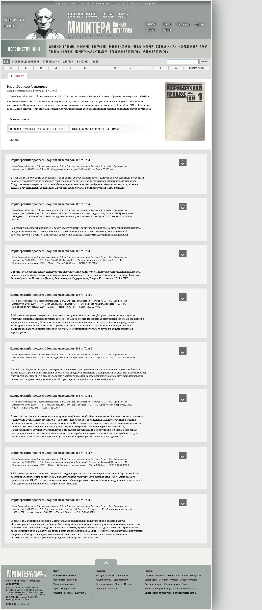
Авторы (100, 575)
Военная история (168, 579)
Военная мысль (153, 584)
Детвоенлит (121, 579)
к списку (17, 76)
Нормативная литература (180, 588)
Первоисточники (24, 49)
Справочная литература (158, 592)
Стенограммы (51, 61)
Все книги (65, 579)
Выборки (82, 61)
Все (6, 61)
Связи (95, 61)
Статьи (110, 575)
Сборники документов (25, 61)
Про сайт (64, 588)
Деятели (68, 61)
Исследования (172, 584)
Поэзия (128, 584)
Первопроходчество (107, 588)
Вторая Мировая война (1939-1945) (95, 129)
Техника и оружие (155, 588)
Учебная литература (184, 592)
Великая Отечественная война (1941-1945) (38, 129)
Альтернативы (104, 579)
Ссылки (63, 592)
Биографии (151, 579)
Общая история (188, 579)
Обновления (65, 575)
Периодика (122, 575)
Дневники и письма (177, 575)
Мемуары (195, 575)
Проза (185, 584)
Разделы (63, 584)
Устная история (105, 584)
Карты (118, 584)
